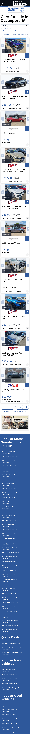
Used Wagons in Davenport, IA (9, 719)
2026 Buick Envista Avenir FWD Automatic (13, 354)
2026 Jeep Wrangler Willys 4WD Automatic (13, 61)
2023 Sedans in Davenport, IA (9, 630)
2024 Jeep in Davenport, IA (9, 534)
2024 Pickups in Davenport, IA (9, 530)
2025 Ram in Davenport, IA (8, 511)
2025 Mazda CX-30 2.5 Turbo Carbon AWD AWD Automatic (14, 171)
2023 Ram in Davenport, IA (8, 607)
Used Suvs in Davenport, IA (8, 705)
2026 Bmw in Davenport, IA (9, 479)
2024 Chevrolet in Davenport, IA (10, 584)
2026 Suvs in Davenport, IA (8, 452)
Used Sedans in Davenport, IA (9, 715)
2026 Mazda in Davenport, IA (9, 466)
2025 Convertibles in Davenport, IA (10, 621)
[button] (2, 45)
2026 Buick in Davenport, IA (9, 484)
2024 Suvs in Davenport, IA (8, 498)
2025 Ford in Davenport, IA (8, 502)
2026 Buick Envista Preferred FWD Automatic (14, 97)
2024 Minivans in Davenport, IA (9, 598)
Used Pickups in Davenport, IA (9, 710)
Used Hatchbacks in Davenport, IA (10, 728)
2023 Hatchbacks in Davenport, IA (10, 625)
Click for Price (9, 288)
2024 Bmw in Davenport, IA (9, 571)
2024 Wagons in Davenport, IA (9, 566)
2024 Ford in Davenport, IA (8, 525)
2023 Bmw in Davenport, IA (9, 616)
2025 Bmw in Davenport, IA (9, 594)
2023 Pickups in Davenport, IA (9, 548)
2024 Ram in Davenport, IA (8, 575)
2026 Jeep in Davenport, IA (9, 461)
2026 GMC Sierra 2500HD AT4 (13, 281)
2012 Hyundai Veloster (11, 243)
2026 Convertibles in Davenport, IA (10, 552)
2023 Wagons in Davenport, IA (9, 580)
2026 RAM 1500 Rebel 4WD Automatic (14, 317)
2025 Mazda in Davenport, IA (9, 521)
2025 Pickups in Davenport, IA (9, 507)
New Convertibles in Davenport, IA (10, 688)
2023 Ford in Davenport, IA (8, 539)
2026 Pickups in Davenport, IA (9, 457)
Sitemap (15, 732)
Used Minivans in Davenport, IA (9, 724)
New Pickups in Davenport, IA (9, 675)
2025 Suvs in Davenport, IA (8, 475)
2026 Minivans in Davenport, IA (9, 493)
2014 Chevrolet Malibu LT (13, 133)
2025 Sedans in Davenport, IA (9, 612)
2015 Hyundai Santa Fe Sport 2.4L (14, 390)
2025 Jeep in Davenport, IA (9, 489)
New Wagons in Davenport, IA (9, 684)
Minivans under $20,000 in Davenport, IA (12, 653)
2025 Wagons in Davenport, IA (9, 543)
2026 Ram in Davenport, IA (8, 470)
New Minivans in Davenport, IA (9, 679)
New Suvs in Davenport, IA (8, 670)
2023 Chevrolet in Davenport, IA (10, 603)
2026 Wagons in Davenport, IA (9, 562)
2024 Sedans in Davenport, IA (9, 557)
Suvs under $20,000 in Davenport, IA (11, 644)
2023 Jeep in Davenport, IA (9, 589)
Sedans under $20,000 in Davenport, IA (12, 648)
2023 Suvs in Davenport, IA (8, 516)
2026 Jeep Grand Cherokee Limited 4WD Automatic (14, 207)
